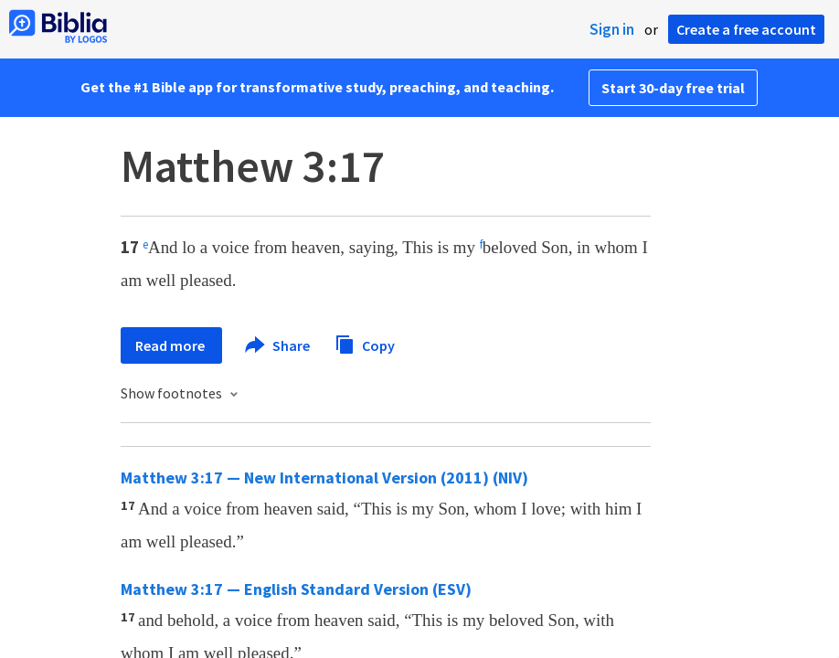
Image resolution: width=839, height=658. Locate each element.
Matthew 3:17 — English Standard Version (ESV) (296, 589)
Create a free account (746, 29)
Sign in (611, 29)
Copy (365, 343)
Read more (171, 345)
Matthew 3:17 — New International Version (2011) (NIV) (324, 477)
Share (278, 345)
